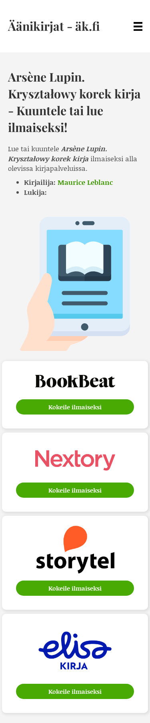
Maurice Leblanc (85, 182)
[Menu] (138, 26)
